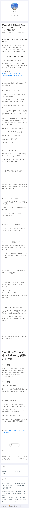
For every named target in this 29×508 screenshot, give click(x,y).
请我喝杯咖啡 (14, 445)
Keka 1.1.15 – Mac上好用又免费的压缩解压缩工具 (20, 499)
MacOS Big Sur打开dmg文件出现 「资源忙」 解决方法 (8, 493)
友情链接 (20, 506)
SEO (3, 473)
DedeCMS (4, 471)
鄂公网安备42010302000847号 (13, 506)
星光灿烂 (14, 11)
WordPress (17, 471)
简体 (24, 506)
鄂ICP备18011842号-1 (4, 506)
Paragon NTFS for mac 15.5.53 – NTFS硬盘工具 (7, 499)
